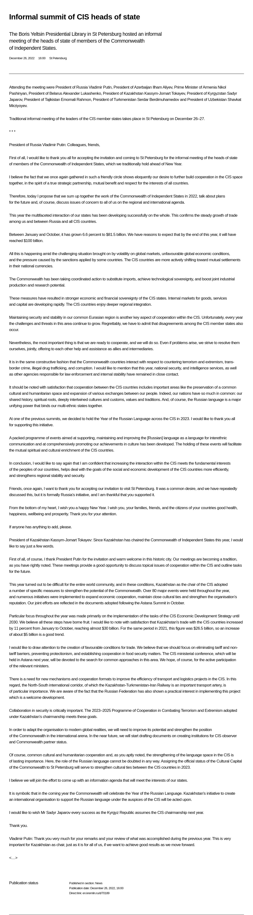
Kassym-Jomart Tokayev (164, 93)
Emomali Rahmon (76, 99)
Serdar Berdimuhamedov (158, 99)
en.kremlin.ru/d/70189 (96, 893)
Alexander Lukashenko (82, 93)
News (98, 883)
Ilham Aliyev (162, 87)
